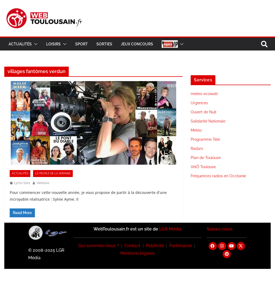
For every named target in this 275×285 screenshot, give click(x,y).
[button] (35, 44)
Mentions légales (137, 253)
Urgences (199, 103)
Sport (81, 44)
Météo (196, 130)
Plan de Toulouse (206, 158)
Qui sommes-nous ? (98, 245)
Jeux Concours (137, 44)
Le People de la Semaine (53, 173)
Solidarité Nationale (208, 121)
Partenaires (180, 245)
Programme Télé (205, 139)
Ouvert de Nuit (203, 112)
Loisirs (53, 44)
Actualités (20, 44)
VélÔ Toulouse (203, 167)
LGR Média (170, 229)
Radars (197, 148)
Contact (132, 245)
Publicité (155, 245)
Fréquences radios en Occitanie (218, 176)
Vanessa (43, 183)
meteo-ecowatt (204, 94)
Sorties (104, 44)
